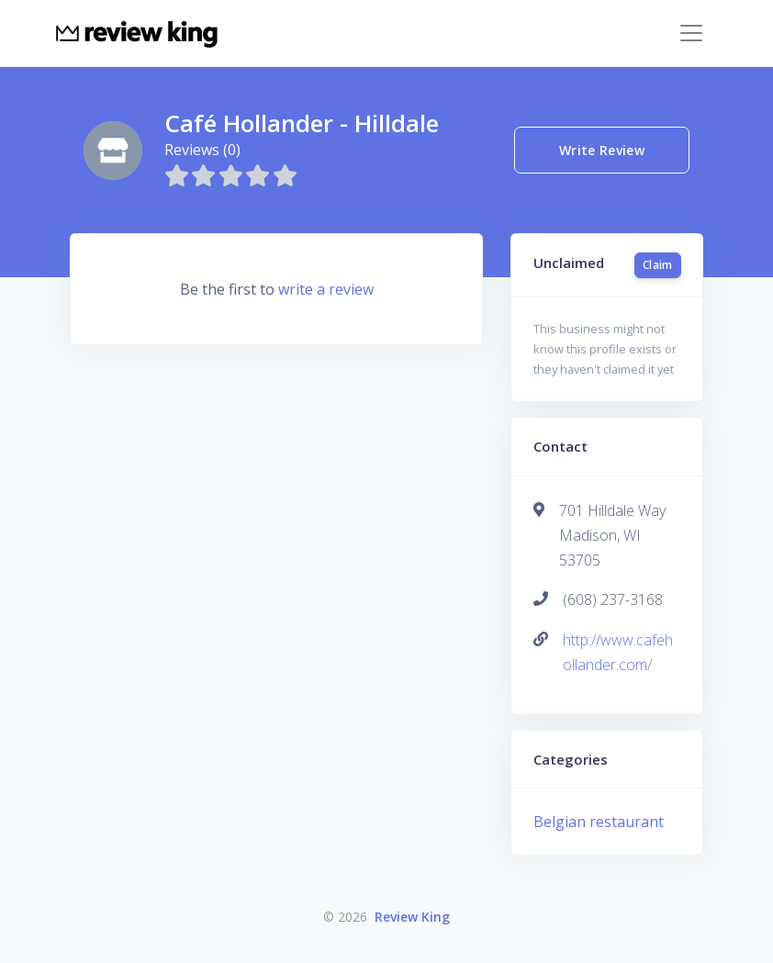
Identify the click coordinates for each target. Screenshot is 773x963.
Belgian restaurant (598, 822)
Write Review (601, 150)
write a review (326, 289)
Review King (412, 916)
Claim (658, 265)
